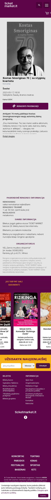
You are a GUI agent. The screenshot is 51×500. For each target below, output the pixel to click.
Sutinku (43, 496)
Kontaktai (29, 400)
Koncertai (6, 84)
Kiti (33, 469)
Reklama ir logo (32, 386)
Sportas (35, 465)
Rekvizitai (29, 403)
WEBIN (44, 477)
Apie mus (29, 380)
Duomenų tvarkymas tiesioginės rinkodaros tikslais (35, 395)
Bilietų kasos (8, 380)
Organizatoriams (32, 383)
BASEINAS (20, 469)
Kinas (33, 460)
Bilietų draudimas (10, 386)
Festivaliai (17, 465)
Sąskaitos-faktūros (10, 383)
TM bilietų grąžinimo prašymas (11, 394)
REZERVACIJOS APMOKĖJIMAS (9, 390)
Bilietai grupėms (9, 398)
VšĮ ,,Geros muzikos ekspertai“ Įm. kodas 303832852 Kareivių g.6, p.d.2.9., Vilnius (17, 250)
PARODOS (19, 460)
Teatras (35, 456)
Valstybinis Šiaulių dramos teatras (18, 94)
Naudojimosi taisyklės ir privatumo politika (35, 390)
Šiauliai (6, 88)
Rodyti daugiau (9, 136)
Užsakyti (43, 366)
